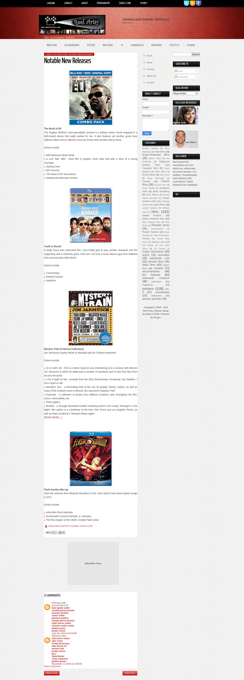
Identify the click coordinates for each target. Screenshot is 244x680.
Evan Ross (164, 175)
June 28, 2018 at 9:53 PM (64, 633)
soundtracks (162, 292)
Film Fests (175, 45)
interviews (156, 281)
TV (122, 45)
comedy (158, 268)
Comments (181, 77)
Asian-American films (155, 154)
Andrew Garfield (150, 148)
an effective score (73, 140)
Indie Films (52, 45)
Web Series (108, 45)
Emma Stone (148, 174)
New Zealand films (151, 222)
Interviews (156, 45)
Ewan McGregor (156, 178)
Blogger (157, 317)
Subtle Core (125, 3)
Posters (91, 45)
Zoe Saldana (159, 249)
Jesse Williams (152, 194)
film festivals (151, 274)
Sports (143, 3)
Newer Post (51, 673)
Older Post (130, 673)
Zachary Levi (158, 242)
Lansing (51, 3)
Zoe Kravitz (148, 245)
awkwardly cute (159, 258)
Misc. (155, 211)
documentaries (151, 271)
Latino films (159, 204)
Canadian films (150, 168)
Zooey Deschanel (153, 251)
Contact (68, 3)
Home (91, 672)
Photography (103, 3)
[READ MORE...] (53, 417)
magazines (147, 285)
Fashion (191, 45)
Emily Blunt (160, 171)
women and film (151, 298)
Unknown (56, 602)
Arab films (160, 151)
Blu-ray (58, 54)
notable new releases (81, 54)
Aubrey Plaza (155, 158)
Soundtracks (137, 45)
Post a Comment (52, 666)
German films (160, 185)
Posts (179, 71)
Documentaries (72, 45)
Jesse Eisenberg (161, 191)
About (85, 3)
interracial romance (155, 278)
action (145, 255)
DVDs (65, 54)
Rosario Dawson (150, 232)
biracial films (155, 261)
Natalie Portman (151, 215)
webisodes (156, 295)
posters (148, 288)
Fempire (146, 181)
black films (148, 264)
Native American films (153, 218)
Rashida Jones (160, 225)
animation (163, 255)
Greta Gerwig (148, 188)
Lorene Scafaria (149, 208)
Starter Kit (151, 76)
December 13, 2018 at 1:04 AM (67, 664)
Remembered (157, 229)
